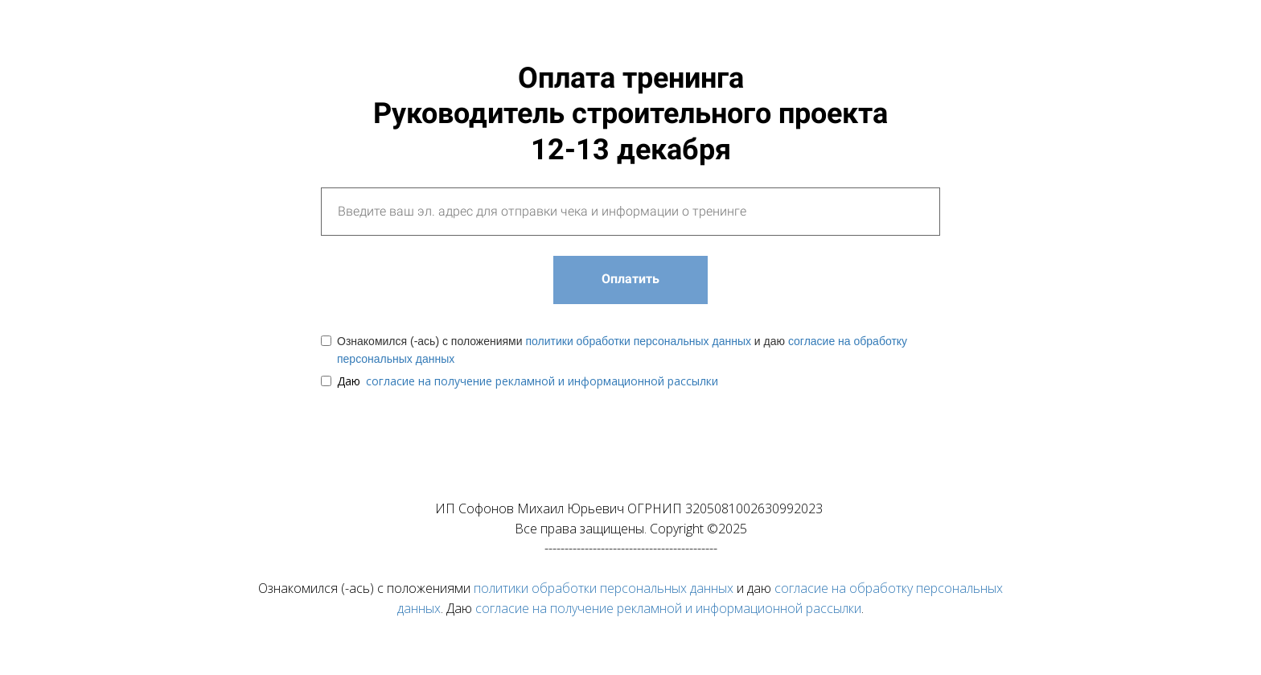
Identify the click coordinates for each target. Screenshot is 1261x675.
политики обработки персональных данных (637, 341)
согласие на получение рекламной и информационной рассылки (542, 381)
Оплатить (630, 278)
